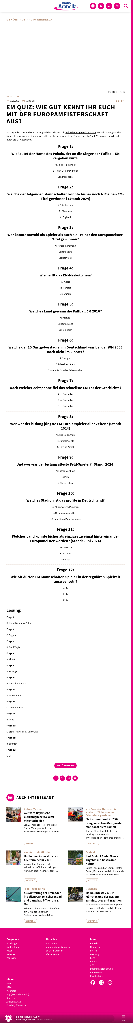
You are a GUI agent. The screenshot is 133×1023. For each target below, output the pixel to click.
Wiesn (9, 950)
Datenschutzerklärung (101, 968)
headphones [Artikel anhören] (117, 100)
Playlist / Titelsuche (16, 1005)
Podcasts (11, 957)
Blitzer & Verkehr (54, 950)
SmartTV (10, 998)
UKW (8, 983)
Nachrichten (52, 943)
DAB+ (9, 987)
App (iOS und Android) (17, 994)
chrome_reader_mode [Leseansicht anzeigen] (122, 100)
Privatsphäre (96, 975)
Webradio (11, 990)
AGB (92, 965)
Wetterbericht (53, 954)
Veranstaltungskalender (58, 947)
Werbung (94, 954)
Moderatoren (13, 947)
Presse (93, 950)
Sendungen (12, 943)
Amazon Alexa (13, 1001)
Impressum (96, 972)
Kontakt (94, 943)
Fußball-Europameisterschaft (80, 132)
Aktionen (11, 954)
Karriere (94, 961)
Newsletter (95, 947)
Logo (92, 957)
